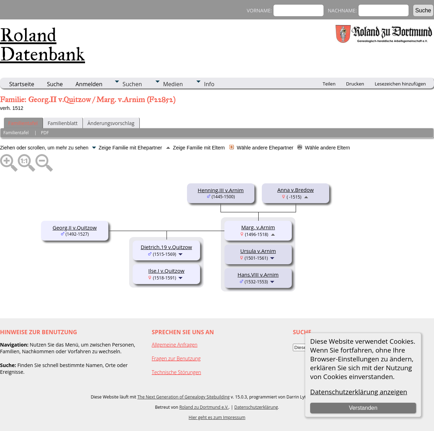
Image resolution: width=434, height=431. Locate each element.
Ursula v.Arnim (258, 250)
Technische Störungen (176, 372)
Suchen (132, 84)
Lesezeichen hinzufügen (400, 84)
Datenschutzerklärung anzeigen (358, 391)
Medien (173, 84)
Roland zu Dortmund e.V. (204, 407)
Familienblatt (63, 123)
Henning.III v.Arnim (220, 190)
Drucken (355, 84)
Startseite (21, 84)
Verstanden (363, 408)
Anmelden (89, 84)
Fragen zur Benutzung (176, 358)
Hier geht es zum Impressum (217, 417)
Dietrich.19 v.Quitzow (166, 246)
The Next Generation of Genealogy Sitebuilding (183, 397)
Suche (55, 84)
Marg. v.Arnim (258, 227)
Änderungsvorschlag (111, 123)
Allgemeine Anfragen (175, 344)
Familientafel (23, 123)
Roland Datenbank (42, 44)
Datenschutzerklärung (256, 407)
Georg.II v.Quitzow (75, 227)
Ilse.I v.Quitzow (166, 270)
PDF (45, 133)
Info (209, 84)
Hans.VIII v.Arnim (257, 274)
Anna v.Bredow (295, 189)
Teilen (329, 84)
